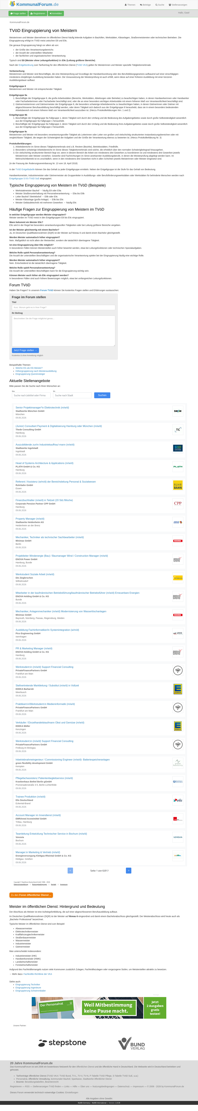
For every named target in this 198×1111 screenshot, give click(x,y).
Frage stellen (18, 13)
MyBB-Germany (84, 1103)
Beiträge (145, 5)
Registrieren (37, 13)
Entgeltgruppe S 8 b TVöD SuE (24, 178)
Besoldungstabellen (34, 1082)
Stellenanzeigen (178, 5)
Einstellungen (71, 1092)
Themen (130, 5)
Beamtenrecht (51, 1082)
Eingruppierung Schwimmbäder (31, 990)
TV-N (86, 1076)
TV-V (80, 1076)
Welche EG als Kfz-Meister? (29, 368)
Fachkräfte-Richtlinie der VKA (38, 974)
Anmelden (56, 13)
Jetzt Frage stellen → (25, 350)
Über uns (84, 1086)
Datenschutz (124, 1086)
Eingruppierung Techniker (28, 984)
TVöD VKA (82, 65)
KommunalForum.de (19, 22)
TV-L (74, 1076)
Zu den (31, 895)
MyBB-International (99, 1103)
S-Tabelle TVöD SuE (123, 1076)
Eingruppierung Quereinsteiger (30, 374)
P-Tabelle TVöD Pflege (100, 1076)
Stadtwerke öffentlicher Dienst (97, 1079)
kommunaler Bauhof (60, 1079)
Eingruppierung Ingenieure (28, 987)
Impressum (138, 1086)
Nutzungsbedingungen (103, 1086)
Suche (159, 5)
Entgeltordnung (26, 65)
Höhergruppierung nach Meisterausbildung (36, 371)
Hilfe (75, 1086)
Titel (14, 302)
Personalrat (21, 1079)
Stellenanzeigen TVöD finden (47, 1086)
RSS (27, 1086)
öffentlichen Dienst (85, 1066)
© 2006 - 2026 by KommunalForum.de (165, 1086)
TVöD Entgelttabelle (25, 169)
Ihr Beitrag (17, 313)
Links (66, 1086)
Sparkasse (76, 1079)
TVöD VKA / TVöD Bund (59, 1076)
